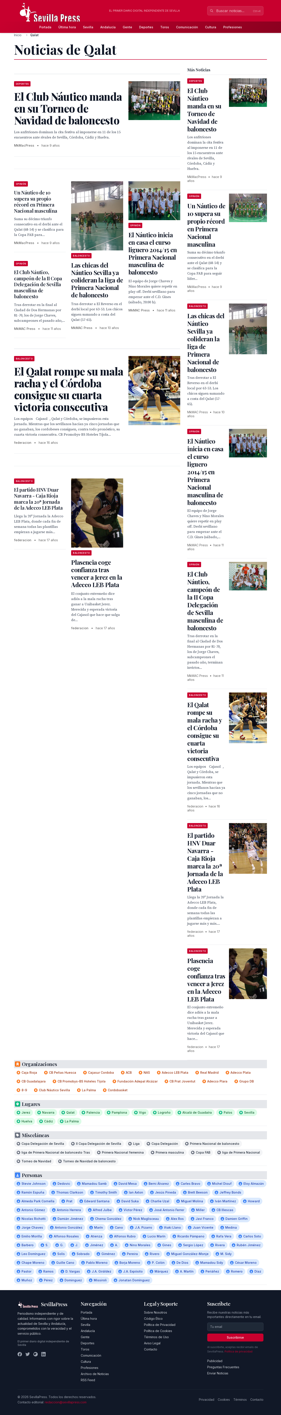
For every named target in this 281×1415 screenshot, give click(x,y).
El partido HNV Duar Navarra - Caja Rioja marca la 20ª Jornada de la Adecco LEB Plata (38, 498)
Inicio (18, 35)
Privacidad (206, 1399)
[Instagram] (35, 1354)
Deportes (146, 27)
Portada (45, 27)
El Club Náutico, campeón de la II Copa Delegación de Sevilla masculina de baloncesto (38, 284)
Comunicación (187, 27)
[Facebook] (20, 1354)
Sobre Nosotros (155, 1312)
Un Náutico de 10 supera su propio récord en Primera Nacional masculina (35, 201)
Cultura (210, 27)
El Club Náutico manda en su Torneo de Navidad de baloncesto (204, 109)
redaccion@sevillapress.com (65, 1402)
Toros (164, 27)
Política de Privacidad (159, 1325)
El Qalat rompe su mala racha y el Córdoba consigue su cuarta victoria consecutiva (204, 731)
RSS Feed (88, 1380)
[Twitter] (27, 1354)
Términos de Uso (156, 1337)
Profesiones (232, 27)
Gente (127, 27)
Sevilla (88, 27)
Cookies (224, 1399)
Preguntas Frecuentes (223, 1367)
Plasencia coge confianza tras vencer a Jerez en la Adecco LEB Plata (96, 573)
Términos (240, 1399)
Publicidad (214, 1361)
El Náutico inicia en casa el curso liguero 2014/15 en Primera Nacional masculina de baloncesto (152, 253)
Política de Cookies (158, 1331)
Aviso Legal (152, 1343)
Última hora (67, 27)
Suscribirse (235, 1337)
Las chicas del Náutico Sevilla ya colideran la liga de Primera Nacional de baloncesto (97, 280)
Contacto (150, 1349)
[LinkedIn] (43, 1354)
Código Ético (153, 1318)
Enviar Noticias (217, 1373)
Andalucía (108, 27)
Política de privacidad (238, 1351)
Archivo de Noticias (95, 1374)
